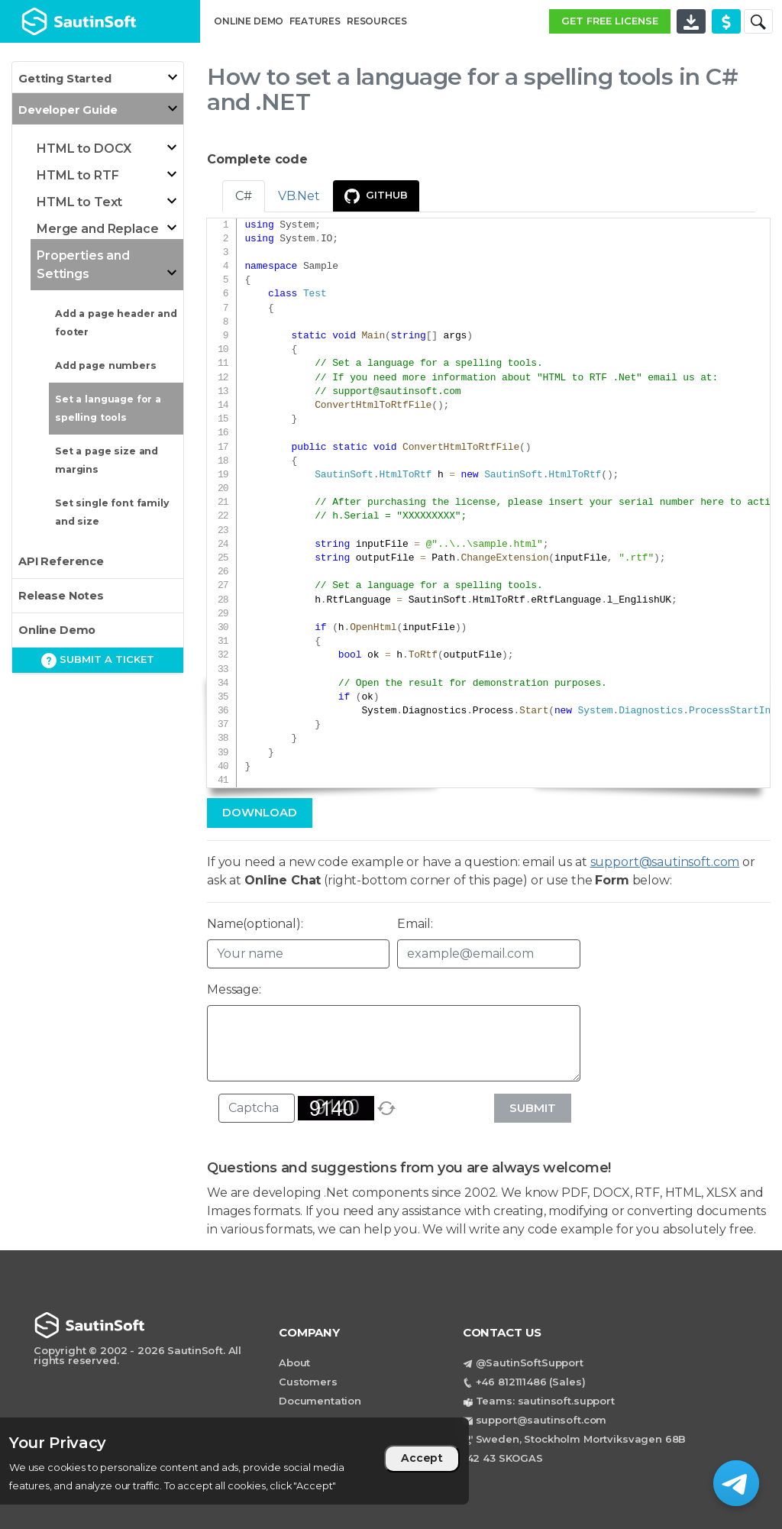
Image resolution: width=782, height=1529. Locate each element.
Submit (532, 1108)
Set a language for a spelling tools (108, 408)
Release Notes (61, 596)
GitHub (376, 196)
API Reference (61, 561)
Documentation (320, 1401)
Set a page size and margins (106, 460)
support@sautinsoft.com (396, 392)
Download (259, 812)
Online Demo (56, 630)
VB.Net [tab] (299, 196)
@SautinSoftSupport (529, 1362)
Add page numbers (106, 365)
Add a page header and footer (116, 323)
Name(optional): (255, 923)
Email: (414, 923)
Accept (422, 1458)
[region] (234, 1461)
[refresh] (386, 1108)
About (294, 1362)
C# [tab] (243, 196)
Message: (234, 989)
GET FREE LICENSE (609, 21)
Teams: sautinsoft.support (545, 1401)
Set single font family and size (112, 512)
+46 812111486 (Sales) (531, 1381)
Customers (308, 1381)
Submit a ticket (97, 660)
